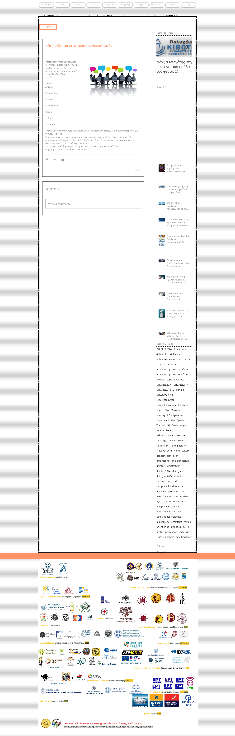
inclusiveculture (174, 501)
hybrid (160, 501)
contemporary (178, 445)
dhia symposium (180, 460)
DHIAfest (179, 379)
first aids (161, 491)
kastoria (176, 511)
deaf (175, 455)
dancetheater (163, 455)
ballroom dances (165, 435)
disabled (178, 476)
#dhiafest (175, 354)
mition (187, 521)
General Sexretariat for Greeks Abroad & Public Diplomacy (174, 404)
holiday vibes (181, 496)
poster (159, 531)
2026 (173, 364)
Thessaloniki (163, 425)
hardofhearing (164, 496)
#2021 (159, 349)
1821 (180, 359)
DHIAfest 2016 (164, 384)
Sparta (180, 420)
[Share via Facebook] (46, 159)
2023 (187, 359)
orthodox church (180, 526)
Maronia (175, 410)
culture (185, 450)
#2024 (168, 349)
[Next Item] (186, 47)
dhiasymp (177, 471)
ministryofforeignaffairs (169, 521)
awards (160, 430)
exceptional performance (169, 486)
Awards (160, 379)
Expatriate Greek (165, 399)
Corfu (169, 379)
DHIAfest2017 (181, 384)
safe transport (183, 536)
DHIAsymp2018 (164, 394)
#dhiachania (180, 349)
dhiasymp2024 (164, 476)
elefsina (160, 481)
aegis (183, 425)
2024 (159, 364)
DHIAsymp (178, 389)
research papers (165, 536)
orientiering (162, 526)
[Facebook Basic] (157, 552)
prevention (171, 531)
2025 (166, 364)
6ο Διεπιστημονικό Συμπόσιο (172, 374)
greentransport (176, 491)
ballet (169, 430)
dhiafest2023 (174, 465)
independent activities (168, 506)
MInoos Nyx (162, 410)
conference (162, 445)
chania (172, 440)
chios (181, 440)
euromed (172, 481)
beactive (180, 435)
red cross (184, 531)
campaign (161, 440)
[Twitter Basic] (161, 552)
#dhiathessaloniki (166, 359)
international (163, 511)
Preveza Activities (165, 420)
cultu (177, 450)
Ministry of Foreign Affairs (170, 415)
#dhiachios (162, 354)
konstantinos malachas (168, 516)
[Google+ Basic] (165, 552)
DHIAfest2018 (163, 389)
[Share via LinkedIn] (62, 159)
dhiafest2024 (163, 471)
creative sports (164, 450)
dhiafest (160, 465)
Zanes (175, 425)
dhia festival (163, 460)
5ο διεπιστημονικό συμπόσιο (172, 369)
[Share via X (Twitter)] (54, 159)
